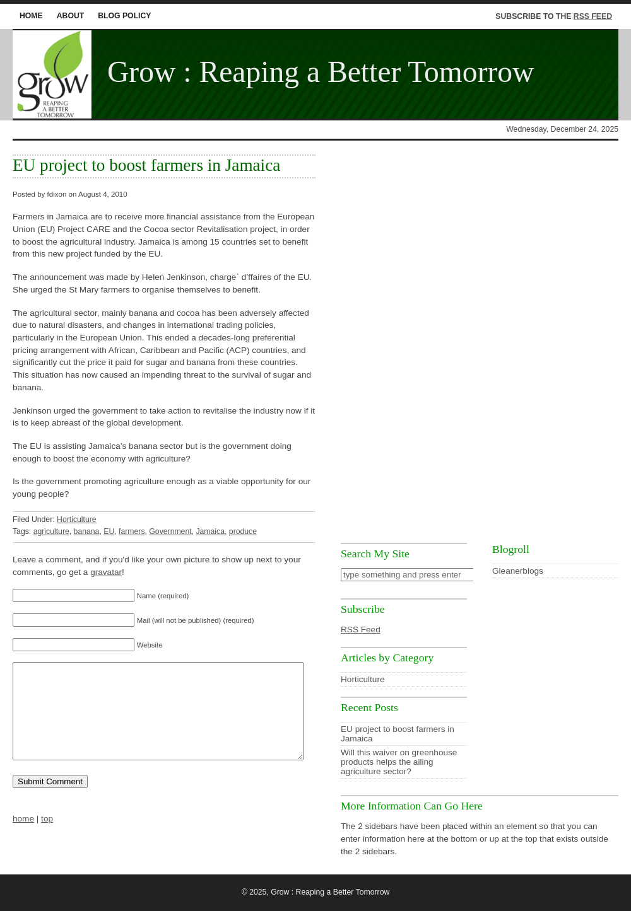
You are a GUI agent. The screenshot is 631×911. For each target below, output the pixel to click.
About (71, 15)
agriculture (51, 531)
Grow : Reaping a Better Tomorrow (320, 71)
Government (170, 531)
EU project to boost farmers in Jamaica (146, 165)
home (31, 15)
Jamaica (210, 531)
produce (243, 531)
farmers (131, 531)
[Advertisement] (479, 342)
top (47, 837)
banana (87, 531)
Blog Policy (124, 15)
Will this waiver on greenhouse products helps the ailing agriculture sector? (399, 762)
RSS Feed (593, 16)
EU (108, 531)
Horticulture (77, 519)
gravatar (106, 572)
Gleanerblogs (517, 571)
